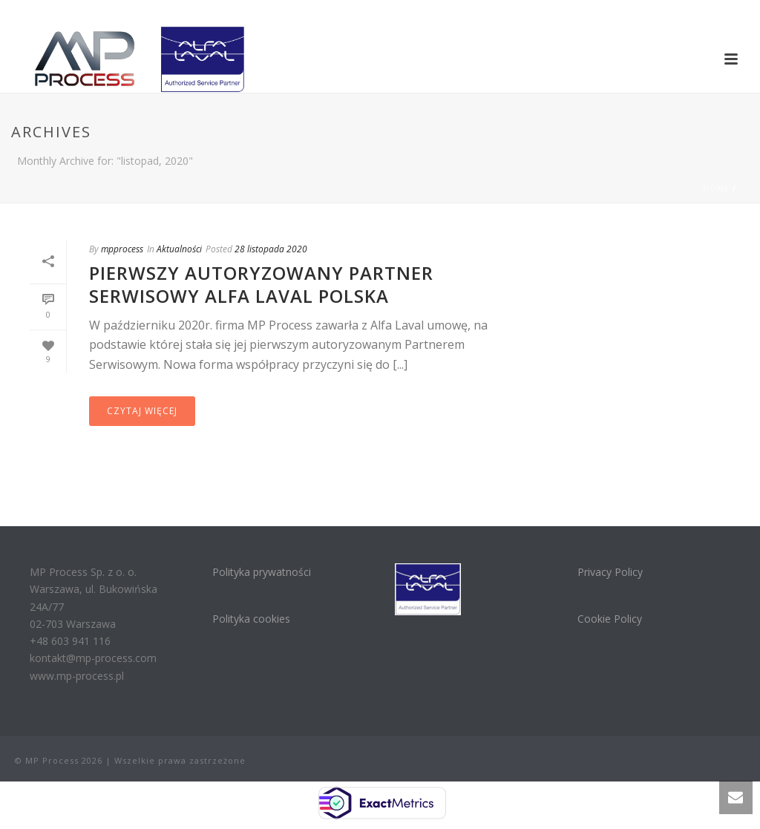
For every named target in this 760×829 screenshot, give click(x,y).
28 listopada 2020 (271, 249)
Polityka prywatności (261, 572)
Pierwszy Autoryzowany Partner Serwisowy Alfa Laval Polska (261, 284)
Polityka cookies (251, 619)
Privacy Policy (610, 572)
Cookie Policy (609, 619)
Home (716, 188)
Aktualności (179, 249)
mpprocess (122, 249)
